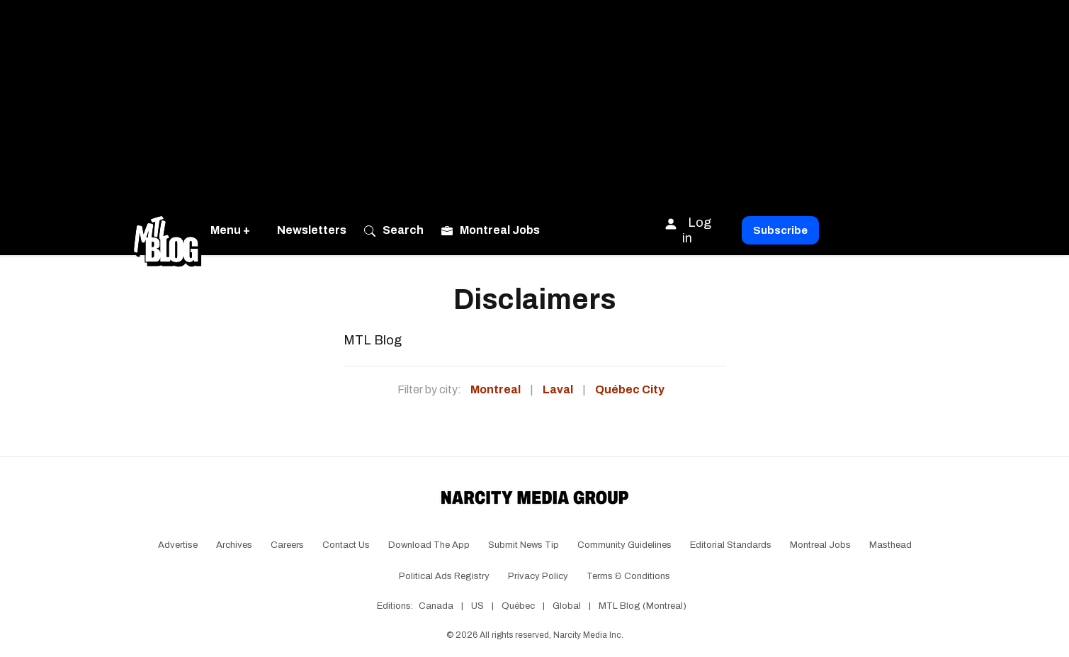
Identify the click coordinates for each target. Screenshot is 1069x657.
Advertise (178, 545)
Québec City (629, 389)
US (477, 606)
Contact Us (346, 545)
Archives (234, 545)
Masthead (890, 545)
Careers (287, 545)
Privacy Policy (538, 576)
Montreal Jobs (820, 545)
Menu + (230, 230)
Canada (436, 606)
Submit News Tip (523, 545)
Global (567, 606)
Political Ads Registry (444, 576)
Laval (558, 389)
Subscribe (780, 230)
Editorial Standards (730, 545)
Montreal (495, 389)
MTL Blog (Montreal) (642, 606)
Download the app (429, 545)
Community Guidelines (624, 545)
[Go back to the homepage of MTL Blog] (167, 230)
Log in (687, 230)
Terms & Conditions (628, 576)
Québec (518, 606)
